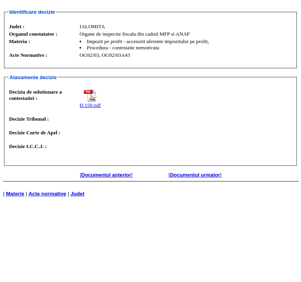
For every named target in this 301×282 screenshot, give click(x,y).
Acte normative (47, 194)
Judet (78, 194)
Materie (15, 194)
